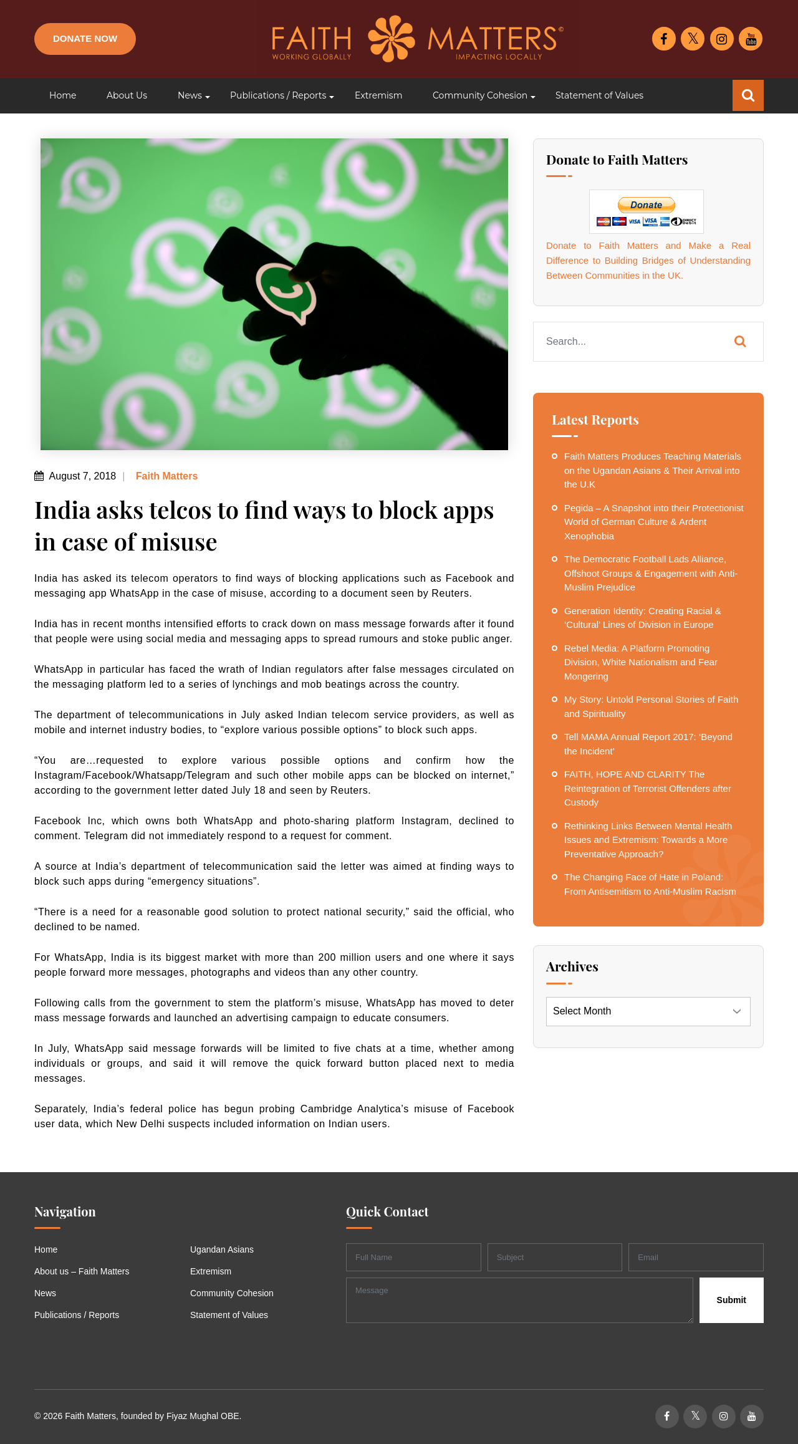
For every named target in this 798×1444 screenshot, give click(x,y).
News (45, 1293)
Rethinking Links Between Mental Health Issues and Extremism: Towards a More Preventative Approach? (648, 840)
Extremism (210, 1271)
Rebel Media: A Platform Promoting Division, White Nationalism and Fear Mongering (641, 662)
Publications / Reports (76, 1315)
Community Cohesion (232, 1293)
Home (45, 1249)
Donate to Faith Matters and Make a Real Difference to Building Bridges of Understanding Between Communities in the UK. (648, 260)
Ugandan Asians (222, 1249)
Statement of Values (229, 1315)
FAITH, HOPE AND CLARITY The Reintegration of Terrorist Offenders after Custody (647, 788)
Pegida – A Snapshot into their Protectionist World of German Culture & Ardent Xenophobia (654, 522)
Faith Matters (165, 476)
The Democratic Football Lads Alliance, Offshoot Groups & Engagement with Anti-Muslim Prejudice (651, 573)
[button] (188, 95)
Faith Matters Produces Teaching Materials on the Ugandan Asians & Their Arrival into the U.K (652, 470)
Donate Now (85, 38)
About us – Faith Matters (82, 1271)
